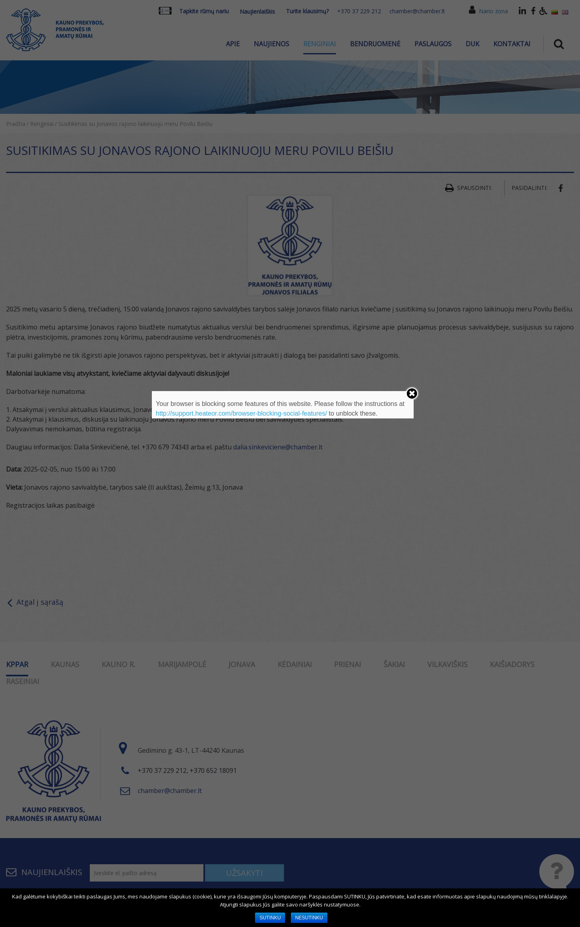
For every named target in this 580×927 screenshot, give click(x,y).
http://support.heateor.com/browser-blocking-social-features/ (241, 413)
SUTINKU (270, 918)
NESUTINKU (309, 918)
